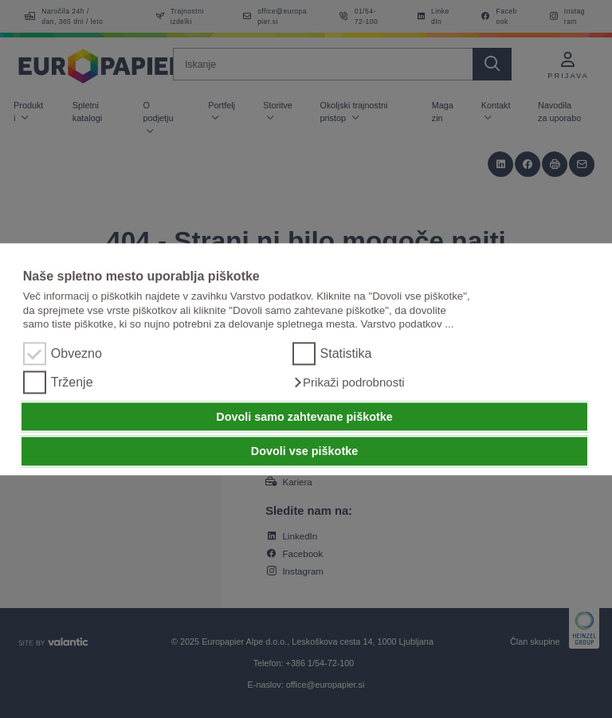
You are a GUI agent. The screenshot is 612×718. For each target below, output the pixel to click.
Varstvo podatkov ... (407, 324)
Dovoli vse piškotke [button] (304, 451)
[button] (348, 382)
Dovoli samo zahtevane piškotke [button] (304, 416)
